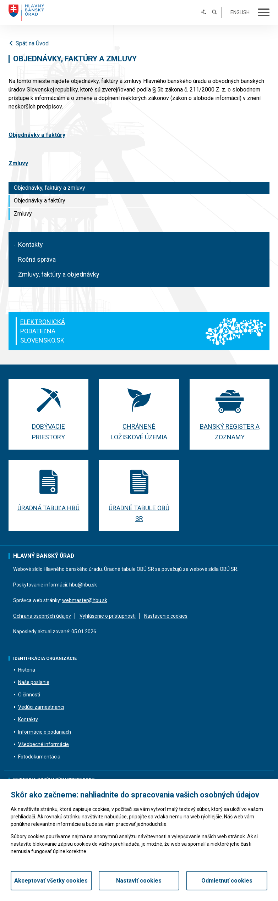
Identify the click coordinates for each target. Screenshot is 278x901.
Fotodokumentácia (39, 757)
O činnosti (29, 694)
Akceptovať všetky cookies (51, 880)
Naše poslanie (33, 682)
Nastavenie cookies (165, 616)
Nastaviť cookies (139, 880)
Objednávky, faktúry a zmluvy (49, 187)
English (240, 12)
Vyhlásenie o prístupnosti (108, 616)
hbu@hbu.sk (83, 585)
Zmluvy (23, 213)
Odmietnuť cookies (226, 880)
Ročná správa (37, 259)
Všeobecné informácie (43, 744)
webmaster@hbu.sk (84, 600)
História (26, 670)
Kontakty (30, 244)
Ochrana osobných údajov (42, 616)
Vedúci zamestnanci (41, 707)
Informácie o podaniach (44, 732)
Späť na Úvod (29, 43)
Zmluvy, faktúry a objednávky (58, 274)
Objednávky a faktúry (39, 200)
